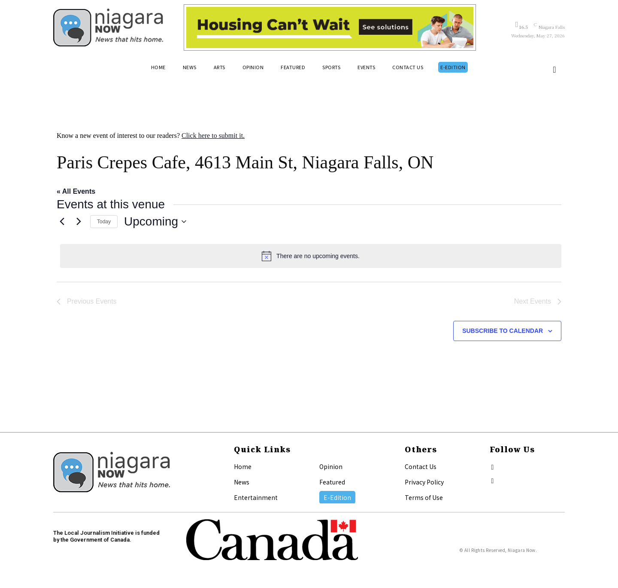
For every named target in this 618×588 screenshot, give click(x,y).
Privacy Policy (424, 482)
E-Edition (337, 497)
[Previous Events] (62, 221)
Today (104, 222)
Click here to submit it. (213, 135)
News (241, 482)
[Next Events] (78, 221)
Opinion (330, 466)
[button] (554, 69)
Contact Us (420, 466)
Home (242, 466)
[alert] (310, 256)
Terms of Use (424, 497)
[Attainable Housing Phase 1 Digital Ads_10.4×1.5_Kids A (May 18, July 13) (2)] (329, 27)
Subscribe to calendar (502, 330)
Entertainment (256, 497)
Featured (332, 482)
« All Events (76, 191)
